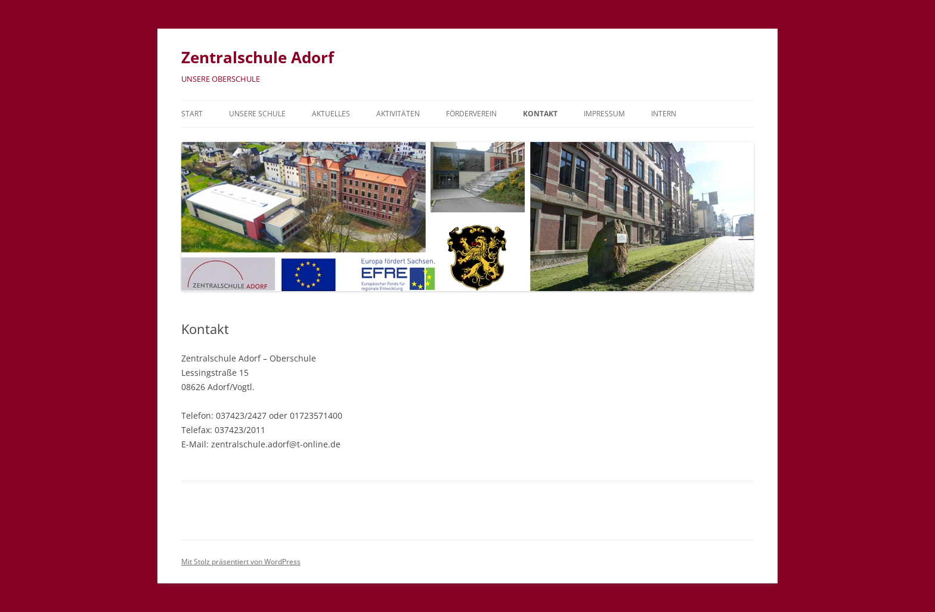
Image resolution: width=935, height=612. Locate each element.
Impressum (604, 114)
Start (192, 114)
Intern (663, 114)
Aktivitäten (398, 114)
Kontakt (540, 114)
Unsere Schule (257, 114)
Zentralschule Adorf (257, 57)
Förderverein (471, 114)
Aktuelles (331, 114)
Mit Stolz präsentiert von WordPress (241, 562)
